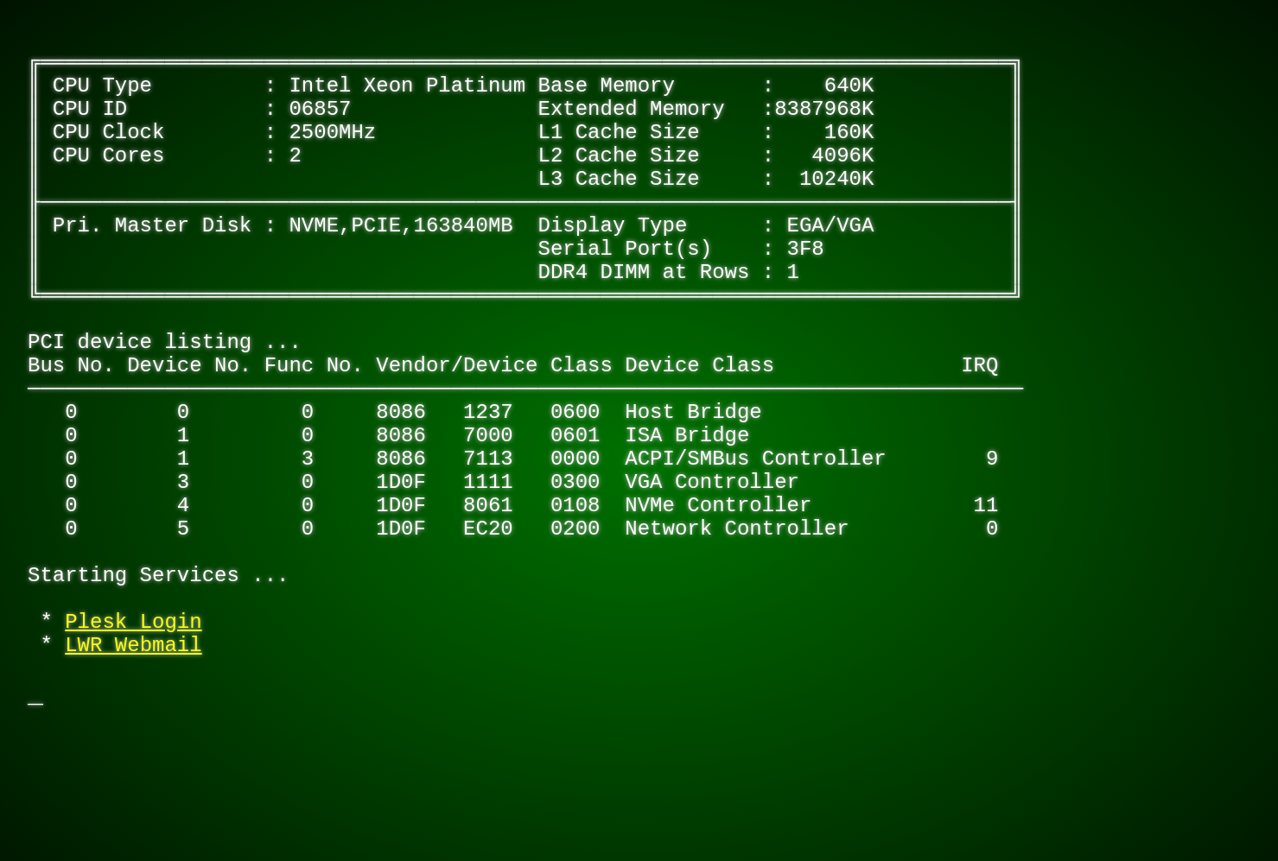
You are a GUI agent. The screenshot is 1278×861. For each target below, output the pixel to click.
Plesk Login (133, 754)
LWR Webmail (133, 783)
